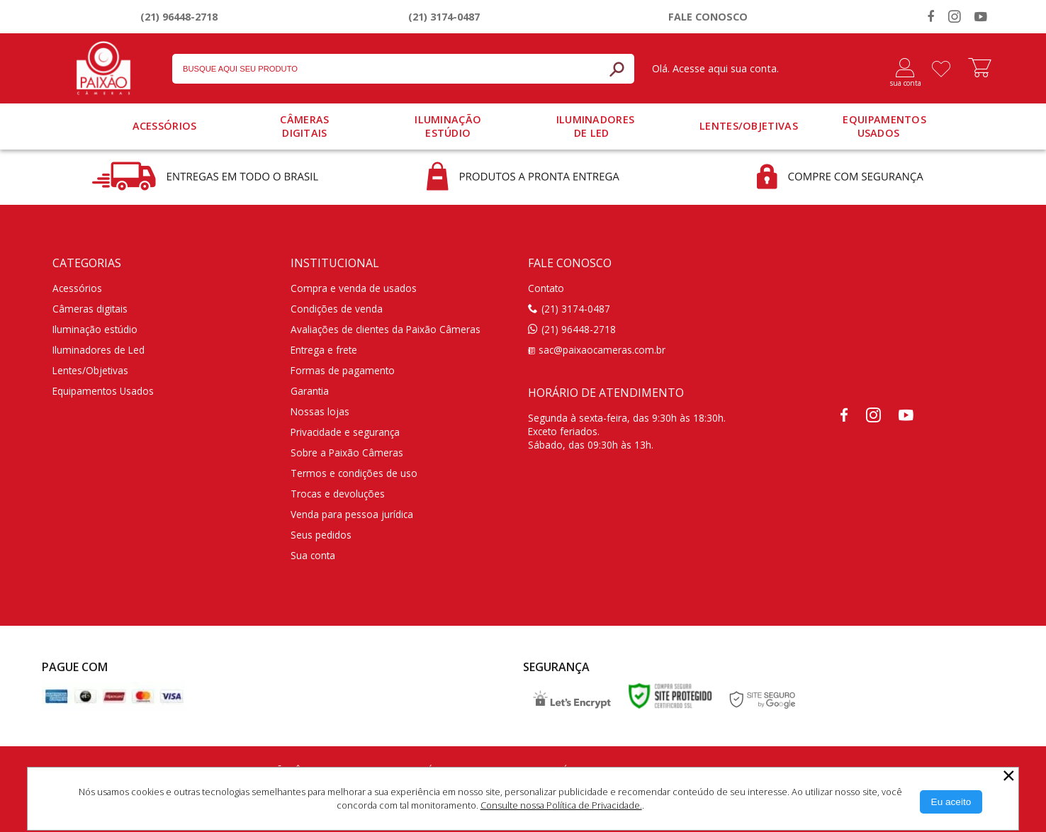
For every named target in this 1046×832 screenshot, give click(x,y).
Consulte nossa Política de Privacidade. (561, 805)
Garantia (310, 391)
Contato (546, 288)
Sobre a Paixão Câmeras (347, 452)
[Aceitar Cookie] (951, 802)
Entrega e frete (324, 349)
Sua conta (313, 555)
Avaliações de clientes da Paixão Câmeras (385, 329)
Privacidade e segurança (345, 432)
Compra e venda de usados (354, 288)
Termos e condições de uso (354, 473)
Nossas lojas (320, 411)
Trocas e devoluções (338, 493)
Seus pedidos (321, 534)
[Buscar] (616, 69)
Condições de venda (337, 308)
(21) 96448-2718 (179, 16)
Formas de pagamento (343, 370)
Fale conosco (708, 16)
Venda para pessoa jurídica (352, 514)
